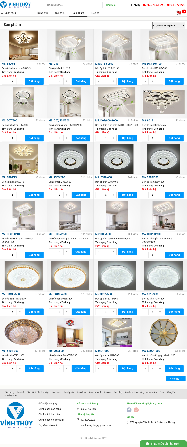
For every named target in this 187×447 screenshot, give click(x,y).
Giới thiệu (60, 12)
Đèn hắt (30, 392)
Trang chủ (42, 12)
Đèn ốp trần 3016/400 (153, 298)
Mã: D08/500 (103, 234)
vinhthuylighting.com (92, 438)
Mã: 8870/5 (8, 63)
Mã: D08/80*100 (151, 234)
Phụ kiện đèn (11, 395)
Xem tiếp (176, 378)
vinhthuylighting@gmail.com (96, 425)
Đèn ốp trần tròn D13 (59, 68)
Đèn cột (107, 392)
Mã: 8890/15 (9, 177)
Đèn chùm (81, 392)
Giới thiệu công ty (47, 403)
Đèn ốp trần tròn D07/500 (15, 125)
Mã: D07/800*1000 (106, 120)
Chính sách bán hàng (49, 408)
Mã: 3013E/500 (11, 294)
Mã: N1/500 (102, 350)
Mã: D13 (53, 63)
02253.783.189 (153, 5)
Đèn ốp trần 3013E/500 (14, 298)
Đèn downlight (43, 392)
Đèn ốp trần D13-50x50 (107, 68)
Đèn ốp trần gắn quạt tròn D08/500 (113, 238)
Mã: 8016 (147, 120)
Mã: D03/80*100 (11, 234)
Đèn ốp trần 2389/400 (106, 182)
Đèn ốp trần (69, 392)
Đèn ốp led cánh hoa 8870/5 (16, 68)
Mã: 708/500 (56, 350)
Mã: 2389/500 (57, 177)
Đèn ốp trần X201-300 (13, 355)
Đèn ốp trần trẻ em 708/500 (63, 355)
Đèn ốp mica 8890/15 (13, 182)
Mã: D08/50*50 (57, 234)
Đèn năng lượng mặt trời (146, 392)
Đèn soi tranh (95, 392)
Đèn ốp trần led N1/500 (107, 355)
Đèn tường (9, 392)
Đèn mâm (56, 392)
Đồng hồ (171, 392)
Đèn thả (20, 392)
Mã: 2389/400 (103, 177)
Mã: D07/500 (9, 120)
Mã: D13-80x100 (151, 63)
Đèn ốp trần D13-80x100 (154, 68)
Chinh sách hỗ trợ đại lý (51, 419)
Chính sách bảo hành (49, 414)
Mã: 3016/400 (150, 294)
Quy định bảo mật (48, 425)
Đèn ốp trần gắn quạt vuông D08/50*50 (69, 238)
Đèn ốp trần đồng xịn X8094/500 (158, 355)
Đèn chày (118, 392)
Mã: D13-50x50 (104, 63)
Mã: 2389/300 (150, 177)
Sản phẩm (78, 12)
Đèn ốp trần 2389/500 (60, 182)
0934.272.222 (176, 5)
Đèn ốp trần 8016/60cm (154, 125)
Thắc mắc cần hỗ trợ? (165, 443)
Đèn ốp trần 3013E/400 (61, 298)
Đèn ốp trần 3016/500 (106, 298)
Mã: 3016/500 (103, 294)
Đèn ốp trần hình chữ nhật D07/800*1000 (116, 125)
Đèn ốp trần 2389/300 (153, 182)
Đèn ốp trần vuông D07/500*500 (65, 125)
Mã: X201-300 (10, 350)
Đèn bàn (129, 392)
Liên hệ (95, 12)
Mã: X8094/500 (151, 350)
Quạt (162, 392)
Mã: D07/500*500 (59, 120)
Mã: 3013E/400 (57, 294)
